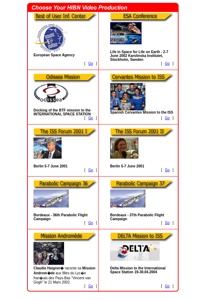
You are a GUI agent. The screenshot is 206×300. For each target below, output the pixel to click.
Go (90, 63)
